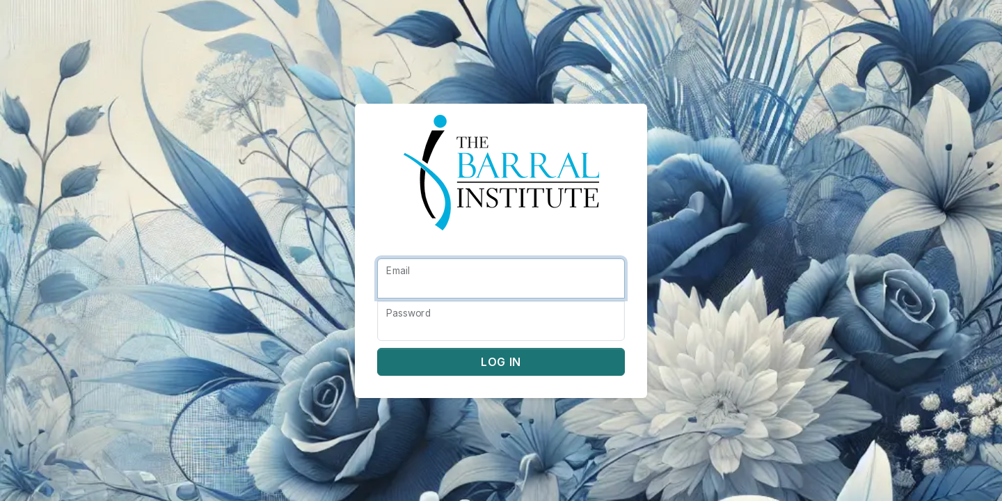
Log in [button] (501, 362)
